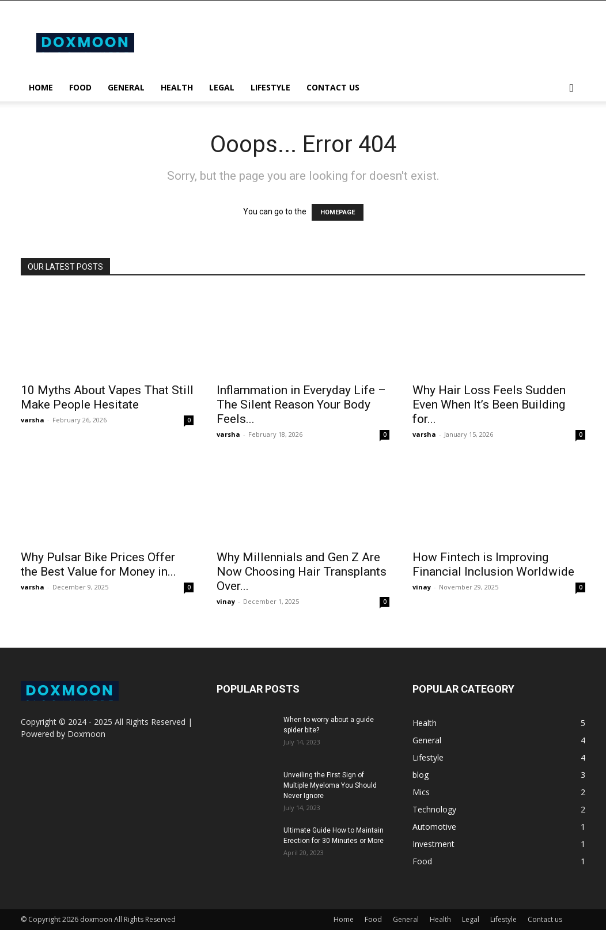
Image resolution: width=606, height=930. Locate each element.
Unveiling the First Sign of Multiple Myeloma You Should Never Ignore (330, 785)
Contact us (332, 87)
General (126, 87)
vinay (226, 601)
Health (177, 87)
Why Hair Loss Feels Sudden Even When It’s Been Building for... (489, 404)
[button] (571, 88)
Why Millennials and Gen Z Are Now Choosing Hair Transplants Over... (302, 571)
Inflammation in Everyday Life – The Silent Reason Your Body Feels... (301, 404)
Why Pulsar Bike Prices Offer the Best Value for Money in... (98, 564)
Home (41, 87)
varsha (32, 419)
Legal (221, 87)
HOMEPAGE (337, 212)
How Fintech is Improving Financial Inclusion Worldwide (493, 564)
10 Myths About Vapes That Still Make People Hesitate (107, 397)
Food (80, 87)
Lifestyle (270, 87)
